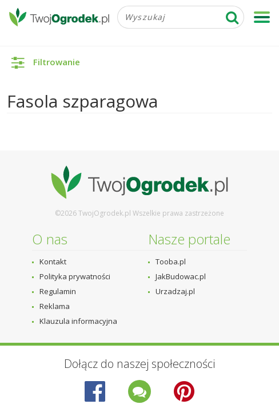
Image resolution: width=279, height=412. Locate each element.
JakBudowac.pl (181, 276)
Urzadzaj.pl (175, 291)
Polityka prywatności (74, 276)
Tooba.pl (171, 261)
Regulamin (57, 291)
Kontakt (52, 261)
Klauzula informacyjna (78, 321)
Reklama (54, 306)
